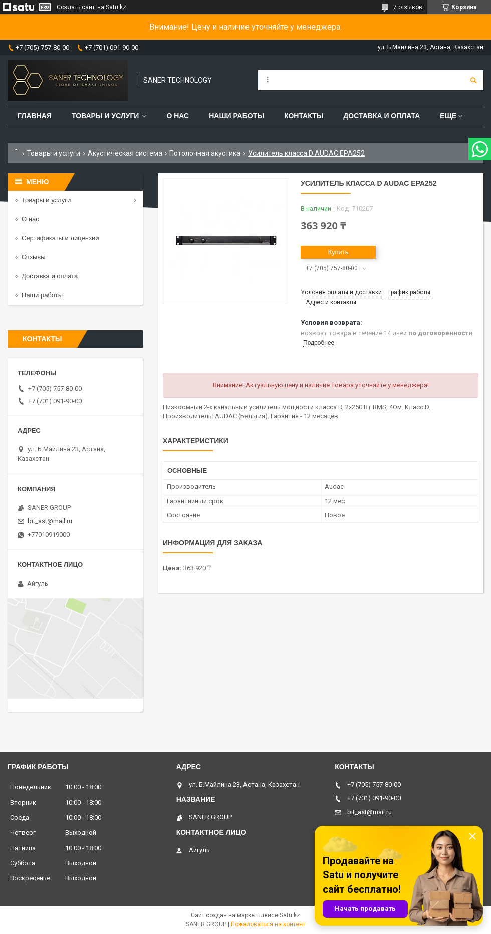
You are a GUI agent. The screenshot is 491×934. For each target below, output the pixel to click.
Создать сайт (76, 7)
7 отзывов (407, 7)
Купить (338, 252)
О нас (177, 116)
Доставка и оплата (381, 116)
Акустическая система (125, 153)
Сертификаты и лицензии (60, 238)
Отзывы (34, 257)
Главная (35, 116)
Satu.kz (290, 915)
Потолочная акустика (204, 153)
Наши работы (236, 116)
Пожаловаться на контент (268, 924)
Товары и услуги (105, 116)
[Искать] (473, 80)
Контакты (303, 116)
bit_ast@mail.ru (50, 521)
